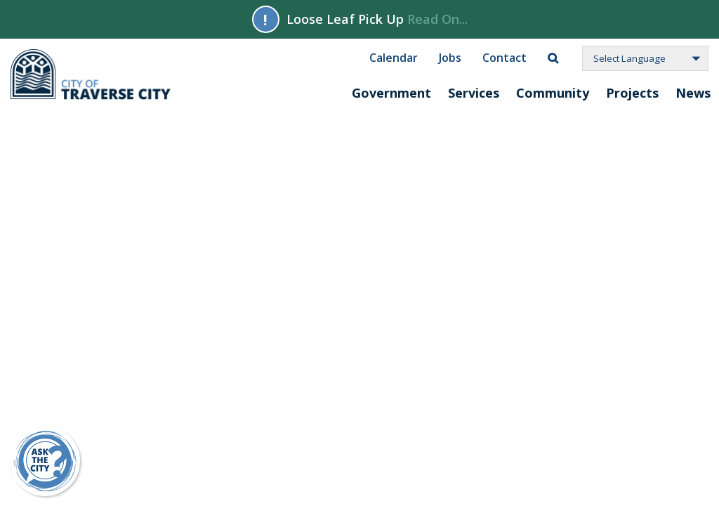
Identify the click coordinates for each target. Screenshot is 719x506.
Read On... (437, 19)
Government (391, 92)
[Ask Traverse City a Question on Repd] (45, 461)
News (693, 92)
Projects (632, 92)
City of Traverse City (92, 74)
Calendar (393, 57)
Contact (504, 57)
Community (552, 92)
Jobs (450, 57)
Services (473, 92)
